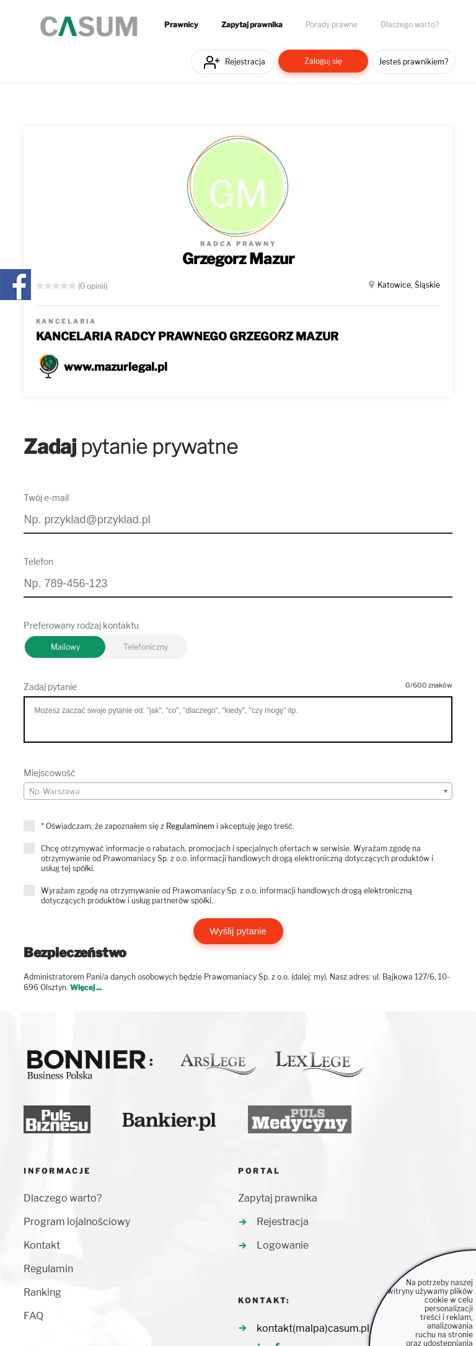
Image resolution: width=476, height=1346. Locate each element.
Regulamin (48, 1269)
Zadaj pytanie (50, 686)
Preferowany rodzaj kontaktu (81, 625)
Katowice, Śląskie (408, 285)
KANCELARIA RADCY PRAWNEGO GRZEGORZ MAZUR (187, 336)
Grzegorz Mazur (238, 259)
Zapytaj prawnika (252, 24)
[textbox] (237, 791)
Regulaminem (190, 826)
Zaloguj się (323, 61)
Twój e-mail (46, 497)
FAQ (33, 1316)
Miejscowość (50, 773)
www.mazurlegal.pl (115, 366)
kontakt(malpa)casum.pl (313, 1328)
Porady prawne (332, 24)
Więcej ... (86, 987)
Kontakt (42, 1245)
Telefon (38, 561)
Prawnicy (181, 24)
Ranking (42, 1292)
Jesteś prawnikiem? (413, 61)
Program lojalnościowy (77, 1222)
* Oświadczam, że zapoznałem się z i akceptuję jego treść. (167, 826)
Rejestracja (245, 61)
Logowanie (283, 1245)
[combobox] (238, 791)
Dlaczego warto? (410, 24)
